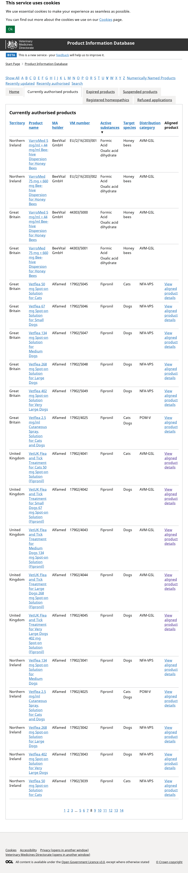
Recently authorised (53, 83)
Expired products (100, 91)
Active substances (109, 125)
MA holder (58, 125)
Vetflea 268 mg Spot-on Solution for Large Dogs (38, 373)
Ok (10, 29)
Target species (129, 125)
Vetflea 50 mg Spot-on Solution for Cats (38, 291)
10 (99, 810)
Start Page (13, 64)
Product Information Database (101, 43)
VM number (80, 123)
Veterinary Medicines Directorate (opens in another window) (48, 855)
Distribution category (150, 125)
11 (105, 810)
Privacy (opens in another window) (64, 850)
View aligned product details (171, 291)
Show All (12, 78)
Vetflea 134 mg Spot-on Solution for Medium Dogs (38, 344)
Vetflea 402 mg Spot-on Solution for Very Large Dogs (38, 400)
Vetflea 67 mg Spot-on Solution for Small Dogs (38, 315)
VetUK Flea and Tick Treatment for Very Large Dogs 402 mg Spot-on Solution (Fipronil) (38, 633)
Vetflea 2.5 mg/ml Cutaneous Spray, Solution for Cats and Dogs (38, 431)
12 (110, 810)
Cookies (105, 19)
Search (77, 83)
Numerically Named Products (151, 78)
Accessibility (28, 850)
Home (14, 91)
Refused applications (154, 100)
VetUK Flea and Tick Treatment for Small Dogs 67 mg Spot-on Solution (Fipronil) (38, 505)
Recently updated (20, 83)
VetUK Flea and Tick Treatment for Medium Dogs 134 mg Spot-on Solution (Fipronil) (38, 548)
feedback (62, 55)
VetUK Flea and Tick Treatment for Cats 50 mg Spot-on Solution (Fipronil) (38, 467)
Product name (36, 125)
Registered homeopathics (107, 100)
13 (116, 810)
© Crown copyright (169, 862)
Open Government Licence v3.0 (83, 862)
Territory (17, 123)
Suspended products (140, 91)
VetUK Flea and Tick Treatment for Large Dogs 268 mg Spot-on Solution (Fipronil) (38, 590)
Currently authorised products (53, 91)
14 (121, 810)
